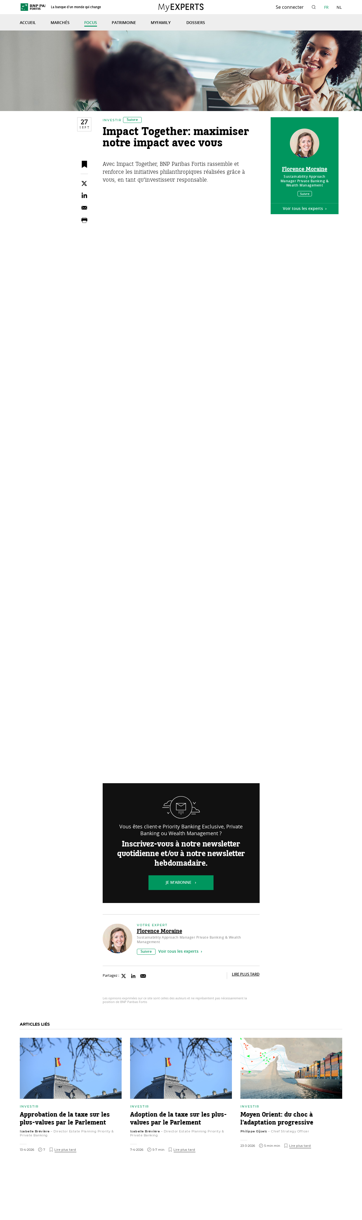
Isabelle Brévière (35, 1135)
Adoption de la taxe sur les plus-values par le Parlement (180, 1122)
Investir (112, 125)
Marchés (60, 23)
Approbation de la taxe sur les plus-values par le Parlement (66, 1122)
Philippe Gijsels (253, 1135)
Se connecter (290, 7)
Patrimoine (124, 23)
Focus (90, 23)
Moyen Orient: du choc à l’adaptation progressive (277, 1122)
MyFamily (161, 23)
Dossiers (195, 23)
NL (339, 7)
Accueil (28, 23)
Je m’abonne (178, 887)
